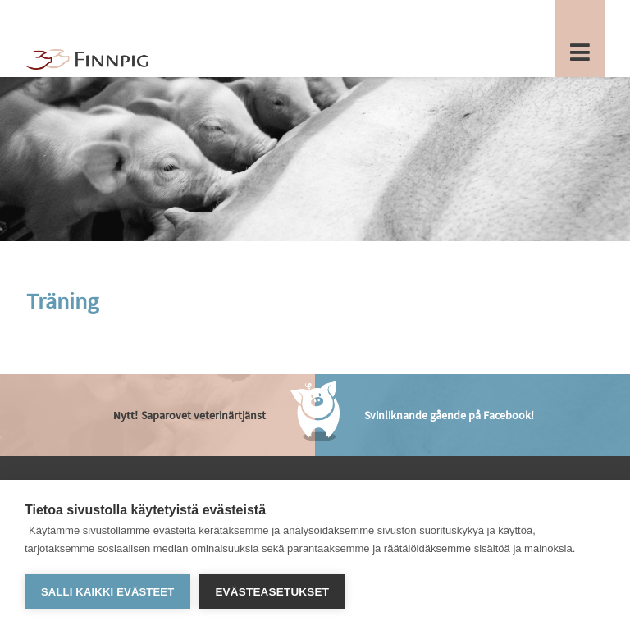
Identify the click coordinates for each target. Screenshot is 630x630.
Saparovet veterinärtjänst (189, 415)
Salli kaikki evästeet (107, 592)
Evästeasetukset (272, 592)
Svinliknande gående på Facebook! (449, 415)
